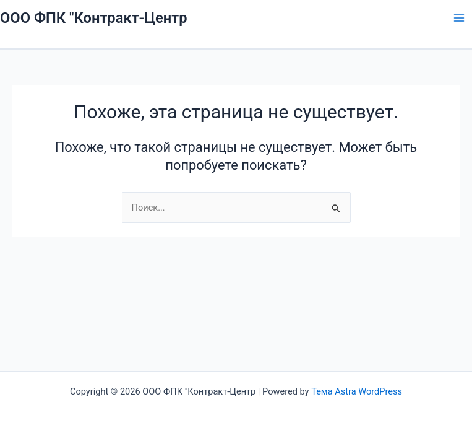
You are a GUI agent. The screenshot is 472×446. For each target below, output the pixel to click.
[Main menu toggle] (459, 18)
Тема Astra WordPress (356, 391)
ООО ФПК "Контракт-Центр (93, 18)
